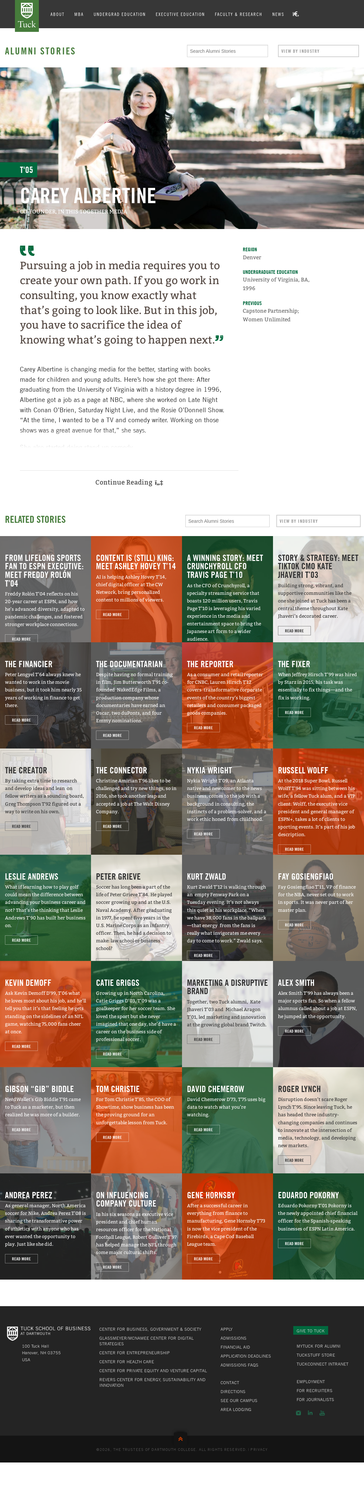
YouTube (322, 1413)
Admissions (233, 1338)
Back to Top (182, 1437)
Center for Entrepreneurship (134, 1352)
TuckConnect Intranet (322, 1364)
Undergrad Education (120, 14)
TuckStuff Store (316, 1355)
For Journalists (315, 1399)
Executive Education (180, 14)
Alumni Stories (40, 51)
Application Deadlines (246, 1356)
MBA (79, 14)
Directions (233, 1391)
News (278, 14)
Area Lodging (236, 1409)
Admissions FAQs (239, 1365)
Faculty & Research (238, 14)
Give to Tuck (311, 1330)
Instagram (298, 1413)
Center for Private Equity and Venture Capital (153, 1370)
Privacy (259, 1449)
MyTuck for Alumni (318, 1346)
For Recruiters (314, 1390)
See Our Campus (239, 1400)
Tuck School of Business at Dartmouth (27, 16)
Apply (226, 1329)
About (57, 14)
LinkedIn (310, 1413)
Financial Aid (235, 1347)
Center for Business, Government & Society (150, 1329)
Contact (230, 1382)
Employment (311, 1381)
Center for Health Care (126, 1361)
